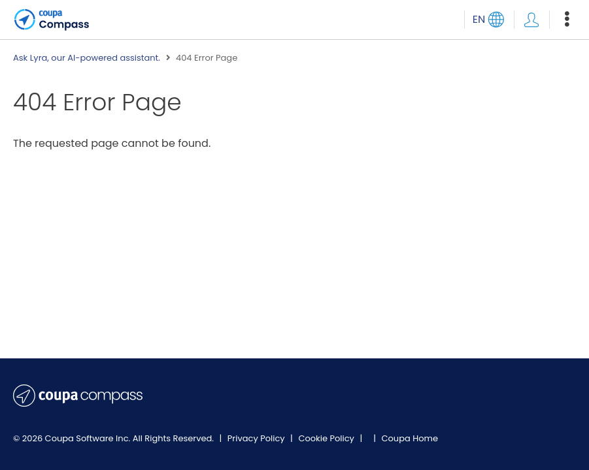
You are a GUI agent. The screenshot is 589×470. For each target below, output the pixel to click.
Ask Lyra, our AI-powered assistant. (86, 58)
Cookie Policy (327, 438)
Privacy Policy (257, 438)
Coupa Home (409, 438)
